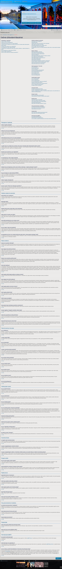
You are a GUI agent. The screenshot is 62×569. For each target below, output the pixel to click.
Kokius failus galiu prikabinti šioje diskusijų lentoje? (39, 112)
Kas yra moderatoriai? (35, 79)
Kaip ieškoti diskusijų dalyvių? (36, 102)
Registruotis (32, 22)
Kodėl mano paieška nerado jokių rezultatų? (38, 100)
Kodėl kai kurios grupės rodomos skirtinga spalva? (39, 83)
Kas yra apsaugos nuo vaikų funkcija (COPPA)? (8, 50)
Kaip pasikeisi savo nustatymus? (37, 41)
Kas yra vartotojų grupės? (36, 80)
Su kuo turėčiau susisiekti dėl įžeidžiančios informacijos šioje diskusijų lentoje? (44, 118)
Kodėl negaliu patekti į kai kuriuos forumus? (38, 57)
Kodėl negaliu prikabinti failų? (36, 58)
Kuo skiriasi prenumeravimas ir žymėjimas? (38, 106)
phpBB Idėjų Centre (49, 544)
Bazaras (25, 1)
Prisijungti (25, 22)
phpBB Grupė (29, 538)
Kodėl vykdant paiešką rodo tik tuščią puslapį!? (39, 101)
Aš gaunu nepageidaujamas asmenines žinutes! (39, 89)
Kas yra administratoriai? (35, 78)
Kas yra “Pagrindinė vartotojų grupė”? (37, 84)
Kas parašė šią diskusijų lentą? (36, 116)
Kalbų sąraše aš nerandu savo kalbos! (38, 44)
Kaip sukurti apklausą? (35, 54)
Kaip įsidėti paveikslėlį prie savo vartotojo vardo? (39, 45)
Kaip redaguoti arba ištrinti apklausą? (37, 56)
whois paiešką (7, 551)
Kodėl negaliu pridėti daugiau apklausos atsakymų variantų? (41, 55)
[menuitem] (24, 30)
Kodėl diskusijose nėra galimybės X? (37, 117)
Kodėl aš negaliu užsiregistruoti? (6, 51)
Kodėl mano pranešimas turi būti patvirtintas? (39, 62)
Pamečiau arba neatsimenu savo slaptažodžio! (8, 46)
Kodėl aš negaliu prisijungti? (5, 41)
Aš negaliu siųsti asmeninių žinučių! (37, 88)
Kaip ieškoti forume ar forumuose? (37, 99)
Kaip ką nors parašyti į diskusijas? (37, 51)
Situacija (18, 1)
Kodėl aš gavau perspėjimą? (36, 59)
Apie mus (56, 1)
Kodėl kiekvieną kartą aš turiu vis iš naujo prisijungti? (9, 43)
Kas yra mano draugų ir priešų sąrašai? (38, 95)
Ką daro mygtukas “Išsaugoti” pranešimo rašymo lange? (40, 61)
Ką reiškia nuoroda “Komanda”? (36, 85)
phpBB (27, 568)
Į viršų (3, 128)
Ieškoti (60, 26)
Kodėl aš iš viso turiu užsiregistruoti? (7, 42)
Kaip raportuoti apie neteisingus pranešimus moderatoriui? (41, 60)
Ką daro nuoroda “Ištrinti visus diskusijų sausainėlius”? (9, 52)
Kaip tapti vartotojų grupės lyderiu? (37, 82)
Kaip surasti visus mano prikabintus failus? (38, 113)
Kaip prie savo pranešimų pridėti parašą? (38, 53)
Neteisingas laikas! (34, 42)
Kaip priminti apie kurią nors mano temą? (38, 63)
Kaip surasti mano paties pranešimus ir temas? (39, 103)
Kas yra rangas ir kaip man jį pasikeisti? (38, 46)
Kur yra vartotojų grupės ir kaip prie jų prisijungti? (39, 81)
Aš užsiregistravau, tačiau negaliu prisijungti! (8, 47)
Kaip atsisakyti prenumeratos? (36, 108)
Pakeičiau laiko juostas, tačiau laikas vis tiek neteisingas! (40, 43)
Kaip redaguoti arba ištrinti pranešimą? (38, 52)
